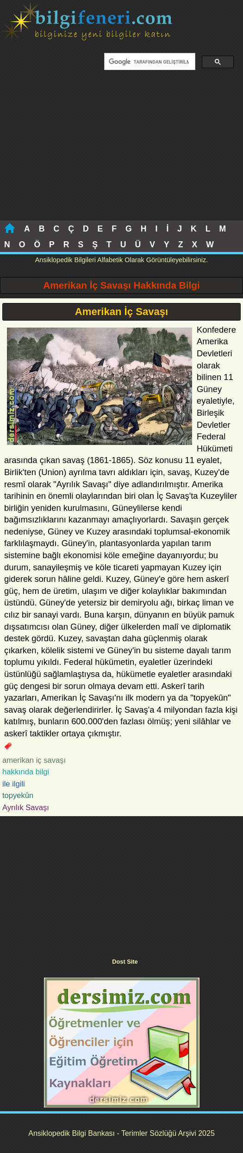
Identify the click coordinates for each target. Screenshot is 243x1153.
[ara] (149, 62)
